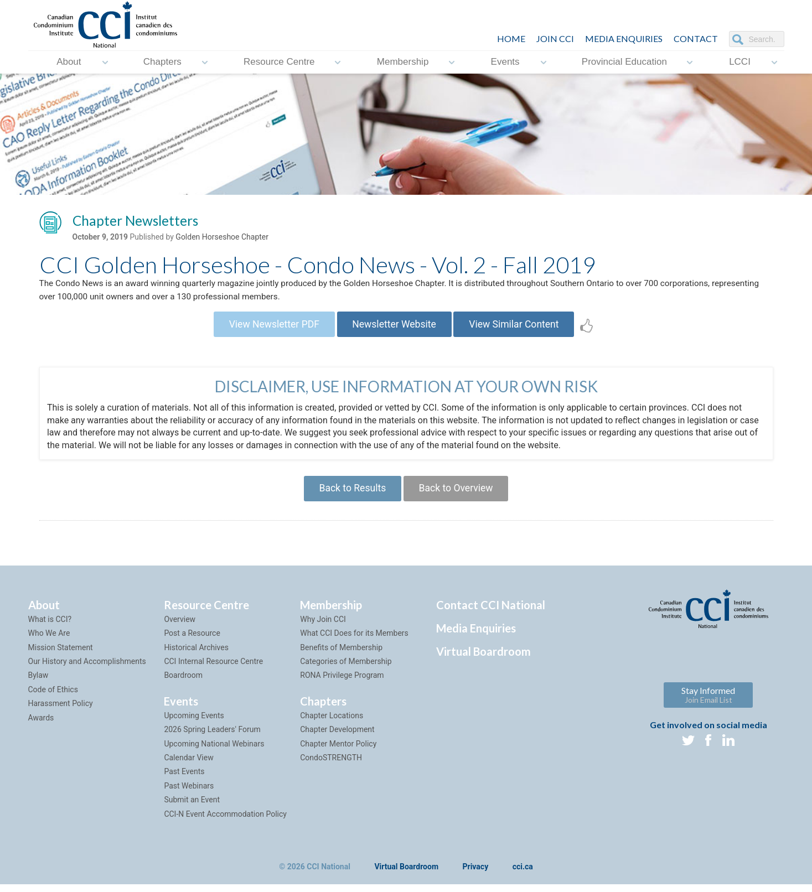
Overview (179, 626)
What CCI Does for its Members (354, 640)
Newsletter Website (394, 328)
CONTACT (696, 38)
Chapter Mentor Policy (338, 750)
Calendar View (188, 764)
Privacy (476, 874)
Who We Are (49, 640)
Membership (403, 62)
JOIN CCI (555, 38)
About (68, 62)
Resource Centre (279, 62)
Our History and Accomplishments (87, 668)
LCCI (740, 62)
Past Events (184, 779)
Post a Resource (192, 640)
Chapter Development (337, 737)
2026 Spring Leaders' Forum (212, 737)
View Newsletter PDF (269, 328)
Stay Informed (708, 702)
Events (505, 62)
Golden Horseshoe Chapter (221, 238)
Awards (41, 724)
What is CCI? (50, 626)
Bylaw (38, 682)
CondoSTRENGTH (331, 764)
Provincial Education (624, 62)
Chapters (162, 62)
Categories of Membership (345, 668)
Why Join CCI (323, 626)
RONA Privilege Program (342, 682)
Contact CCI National (490, 612)
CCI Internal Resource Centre (213, 668)
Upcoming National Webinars (214, 750)
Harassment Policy (60, 711)
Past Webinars (189, 793)
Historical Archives (196, 654)
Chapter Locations (331, 722)
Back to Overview (458, 494)
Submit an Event (192, 806)
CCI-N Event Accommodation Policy (225, 821)
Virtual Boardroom (483, 658)
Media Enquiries (624, 38)
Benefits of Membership (341, 654)
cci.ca (523, 874)
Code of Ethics (53, 696)
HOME (511, 38)
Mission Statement (60, 654)
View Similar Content (519, 328)
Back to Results (350, 494)
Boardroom (183, 682)
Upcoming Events (194, 722)
